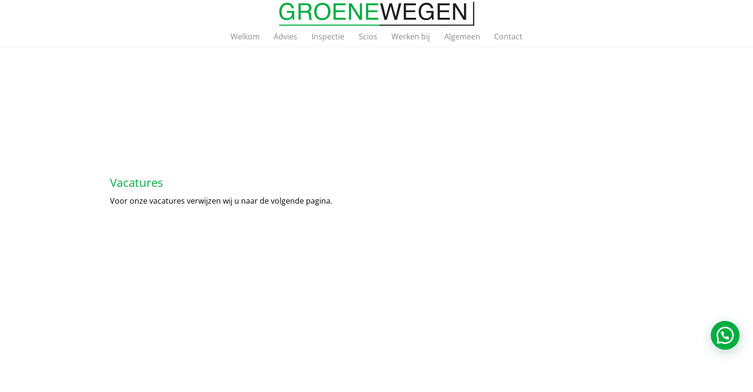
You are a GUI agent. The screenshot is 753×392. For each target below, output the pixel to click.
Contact (508, 36)
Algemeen (462, 36)
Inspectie (328, 36)
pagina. (319, 201)
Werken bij (410, 36)
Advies (285, 36)
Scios (368, 36)
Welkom (245, 36)
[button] (725, 335)
